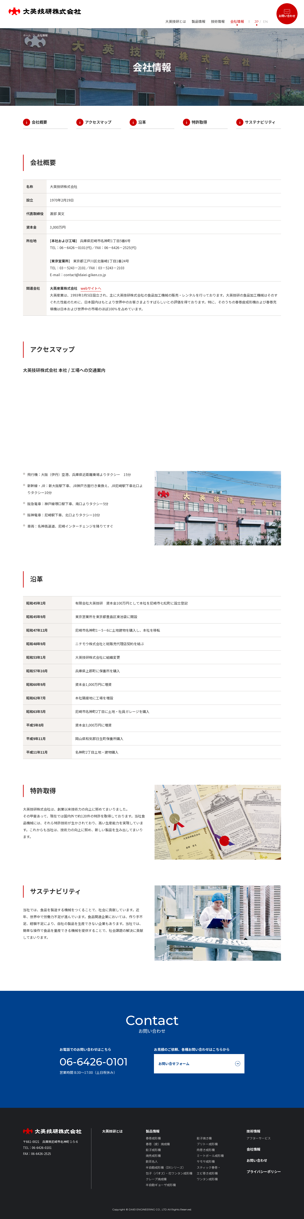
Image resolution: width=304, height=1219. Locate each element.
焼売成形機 (153, 1155)
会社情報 (237, 21)
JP (257, 22)
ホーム (27, 35)
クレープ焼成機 (156, 1179)
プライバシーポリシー (264, 1171)
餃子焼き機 (204, 1138)
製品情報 (153, 1131)
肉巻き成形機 (206, 1150)
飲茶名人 (152, 1161)
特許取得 (199, 122)
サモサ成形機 (206, 1161)
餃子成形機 (153, 1150)
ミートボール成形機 (210, 1155)
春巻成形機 (153, 1138)
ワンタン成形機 (207, 1179)
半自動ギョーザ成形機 (161, 1185)
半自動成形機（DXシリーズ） (166, 1167)
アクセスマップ (98, 122)
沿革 (142, 122)
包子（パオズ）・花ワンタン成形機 (169, 1173)
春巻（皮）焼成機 (158, 1144)
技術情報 (253, 1131)
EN (265, 22)
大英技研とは (175, 21)
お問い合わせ (257, 1160)
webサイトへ (91, 288)
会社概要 (39, 122)
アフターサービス (259, 1138)
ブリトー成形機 (207, 1144)
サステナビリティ (260, 122)
